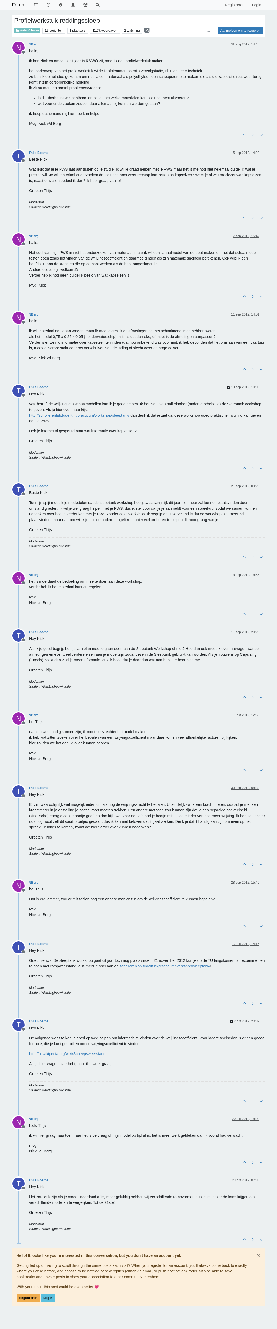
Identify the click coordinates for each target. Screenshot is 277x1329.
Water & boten (27, 30)
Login (47, 1298)
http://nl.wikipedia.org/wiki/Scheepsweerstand (67, 1054)
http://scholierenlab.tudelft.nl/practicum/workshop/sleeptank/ (79, 415)
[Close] (258, 1255)
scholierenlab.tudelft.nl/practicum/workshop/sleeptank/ (165, 966)
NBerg (34, 44)
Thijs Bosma (38, 153)
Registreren (28, 1298)
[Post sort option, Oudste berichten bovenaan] (209, 30)
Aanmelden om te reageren (240, 30)
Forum (19, 5)
